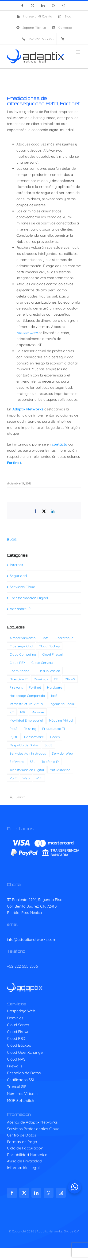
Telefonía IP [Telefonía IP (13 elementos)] (50, 762)
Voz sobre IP (20, 609)
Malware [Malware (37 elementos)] (37, 712)
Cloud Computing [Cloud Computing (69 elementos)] (23, 654)
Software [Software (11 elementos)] (17, 762)
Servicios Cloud (22, 587)
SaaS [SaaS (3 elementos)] (48, 745)
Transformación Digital (29, 598)
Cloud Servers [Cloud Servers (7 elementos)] (42, 663)
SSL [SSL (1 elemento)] (32, 762)
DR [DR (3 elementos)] (56, 679)
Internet (16, 564)
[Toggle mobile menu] (78, 52)
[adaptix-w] (24, 985)
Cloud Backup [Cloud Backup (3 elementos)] (49, 646)
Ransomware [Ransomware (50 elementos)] (34, 737)
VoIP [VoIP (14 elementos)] (13, 778)
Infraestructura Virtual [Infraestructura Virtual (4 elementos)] (26, 704)
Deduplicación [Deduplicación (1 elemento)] (49, 671)
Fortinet (14, 462)
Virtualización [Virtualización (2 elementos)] (60, 770)
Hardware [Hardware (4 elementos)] (54, 687)
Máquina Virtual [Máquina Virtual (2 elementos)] (61, 720)
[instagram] (61, 1193)
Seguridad (18, 576)
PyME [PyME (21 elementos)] (14, 737)
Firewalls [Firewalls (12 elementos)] (16, 687)
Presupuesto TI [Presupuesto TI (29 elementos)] (53, 729)
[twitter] (24, 1193)
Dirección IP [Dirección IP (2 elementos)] (19, 679)
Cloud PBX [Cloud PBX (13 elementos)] (17, 663)
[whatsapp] (49, 1193)
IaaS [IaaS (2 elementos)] (54, 696)
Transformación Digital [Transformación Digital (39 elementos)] (27, 770)
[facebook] (12, 1193)
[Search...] (44, 797)
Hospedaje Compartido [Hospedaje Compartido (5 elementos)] (27, 696)
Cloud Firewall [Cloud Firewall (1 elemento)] (53, 654)
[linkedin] (36, 1193)
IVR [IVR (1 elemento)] (22, 712)
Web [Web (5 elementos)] (26, 778)
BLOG (11, 539)
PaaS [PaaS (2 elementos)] (13, 729)
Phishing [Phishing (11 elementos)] (29, 729)
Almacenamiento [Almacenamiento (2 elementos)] (22, 638)
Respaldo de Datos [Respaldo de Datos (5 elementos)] (24, 745)
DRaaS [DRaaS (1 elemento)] (70, 679)
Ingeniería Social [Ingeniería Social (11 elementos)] (62, 704)
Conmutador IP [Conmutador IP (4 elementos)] (21, 671)
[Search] (11, 797)
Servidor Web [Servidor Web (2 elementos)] (62, 753)
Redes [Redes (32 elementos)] (55, 737)
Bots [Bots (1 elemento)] (45, 638)
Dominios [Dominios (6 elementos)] (41, 679)
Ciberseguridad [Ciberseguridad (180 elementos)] (21, 646)
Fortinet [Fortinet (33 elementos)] (35, 687)
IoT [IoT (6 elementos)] (12, 712)
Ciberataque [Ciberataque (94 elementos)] (64, 638)
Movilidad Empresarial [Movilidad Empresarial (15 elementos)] (26, 720)
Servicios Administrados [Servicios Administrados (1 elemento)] (28, 753)
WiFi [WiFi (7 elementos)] (39, 778)
